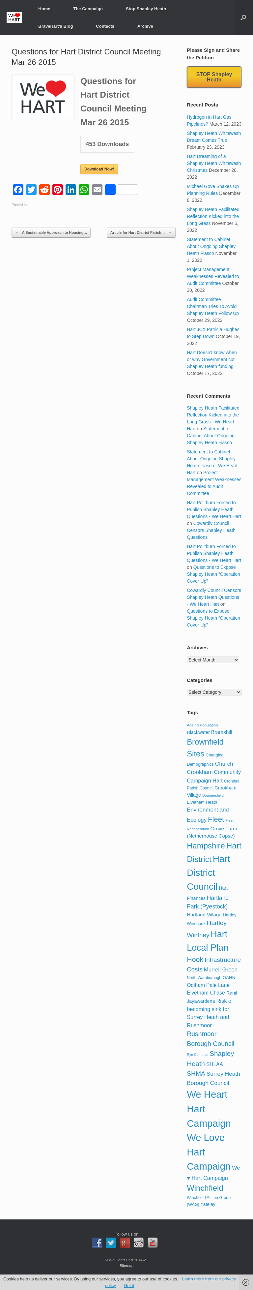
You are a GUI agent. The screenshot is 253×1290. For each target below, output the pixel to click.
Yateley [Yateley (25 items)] (208, 1204)
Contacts (105, 26)
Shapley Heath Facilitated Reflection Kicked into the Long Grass (213, 216)
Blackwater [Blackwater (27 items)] (198, 732)
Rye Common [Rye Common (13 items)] (197, 1055)
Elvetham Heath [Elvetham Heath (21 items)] (202, 802)
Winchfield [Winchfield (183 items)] (205, 1187)
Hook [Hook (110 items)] (195, 960)
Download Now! (99, 169)
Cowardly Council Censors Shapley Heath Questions (211, 530)
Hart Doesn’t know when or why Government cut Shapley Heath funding (212, 359)
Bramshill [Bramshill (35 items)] (221, 732)
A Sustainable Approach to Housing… (51, 232)
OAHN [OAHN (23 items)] (229, 977)
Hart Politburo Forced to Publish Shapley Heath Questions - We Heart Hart (214, 509)
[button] (243, 17)
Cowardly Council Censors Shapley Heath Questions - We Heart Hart (214, 597)
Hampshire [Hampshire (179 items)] (206, 845)
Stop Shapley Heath (146, 8)
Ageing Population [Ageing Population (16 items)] (202, 725)
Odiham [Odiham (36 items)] (196, 985)
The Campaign (88, 8)
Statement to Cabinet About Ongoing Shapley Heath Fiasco (211, 246)
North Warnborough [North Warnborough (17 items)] (204, 977)
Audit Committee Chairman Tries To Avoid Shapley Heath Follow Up (213, 306)
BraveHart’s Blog (55, 26)
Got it (129, 1285)
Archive (145, 26)
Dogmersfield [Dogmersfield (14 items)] (213, 795)
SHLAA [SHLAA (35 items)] (214, 1064)
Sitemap (126, 1266)
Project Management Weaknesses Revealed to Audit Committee (213, 276)
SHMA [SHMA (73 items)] (196, 1073)
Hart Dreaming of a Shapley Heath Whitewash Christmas (214, 163)
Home (44, 8)
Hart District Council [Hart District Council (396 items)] (208, 873)
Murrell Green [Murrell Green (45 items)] (221, 970)
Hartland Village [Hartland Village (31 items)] (204, 914)
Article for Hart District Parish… (141, 232)
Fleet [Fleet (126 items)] (216, 819)
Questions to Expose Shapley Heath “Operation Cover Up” (213, 574)
